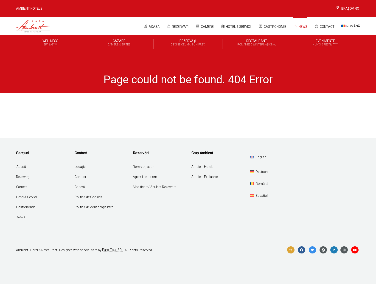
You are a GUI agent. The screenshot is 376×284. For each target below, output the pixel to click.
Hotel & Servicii (236, 26)
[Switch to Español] (259, 196)
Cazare (119, 43)
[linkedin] (334, 250)
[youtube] (355, 250)
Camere (204, 26)
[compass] (323, 250)
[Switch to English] (258, 157)
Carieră (80, 187)
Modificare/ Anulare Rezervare (154, 187)
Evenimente (325, 43)
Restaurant (256, 43)
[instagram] (344, 250)
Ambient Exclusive (204, 177)
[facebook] (302, 250)
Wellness (50, 43)
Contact (324, 26)
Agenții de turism (145, 177)
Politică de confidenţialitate (94, 207)
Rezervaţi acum (144, 167)
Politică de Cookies (88, 197)
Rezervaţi (22, 177)
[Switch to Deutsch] (259, 172)
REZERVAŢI (177, 26)
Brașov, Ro (347, 8)
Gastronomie (272, 26)
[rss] (291, 250)
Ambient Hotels (29, 8)
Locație (80, 167)
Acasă (151, 26)
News (300, 26)
